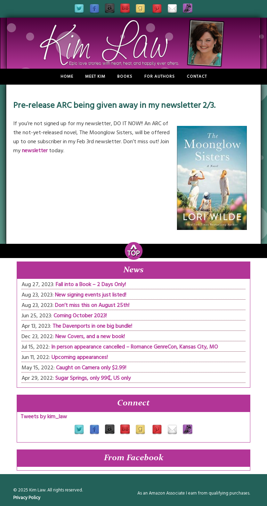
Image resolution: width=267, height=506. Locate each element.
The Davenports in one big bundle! (92, 326)
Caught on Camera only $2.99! (91, 367)
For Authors (159, 76)
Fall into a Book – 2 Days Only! (91, 284)
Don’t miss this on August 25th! (92, 305)
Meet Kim (95, 76)
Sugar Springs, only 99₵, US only (93, 378)
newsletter (35, 150)
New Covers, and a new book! (90, 336)
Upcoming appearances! (79, 357)
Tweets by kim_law (44, 416)
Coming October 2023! (80, 315)
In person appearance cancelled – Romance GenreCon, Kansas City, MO (134, 346)
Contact (197, 76)
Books (124, 76)
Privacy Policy (26, 497)
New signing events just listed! (90, 294)
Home (66, 76)
